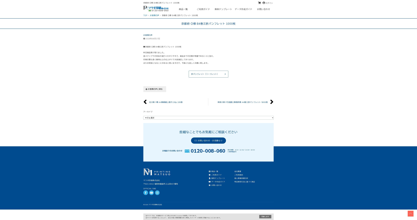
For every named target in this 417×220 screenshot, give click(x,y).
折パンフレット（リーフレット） (205, 74)
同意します (265, 216)
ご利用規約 (238, 175)
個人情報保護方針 (241, 178)
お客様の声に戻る (155, 89)
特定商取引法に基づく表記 (244, 182)
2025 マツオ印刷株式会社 (153, 204)
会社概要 (237, 171)
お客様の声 (148, 35)
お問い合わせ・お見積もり (209, 140)
